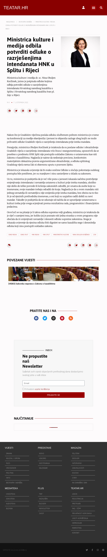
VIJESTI (9, 448)
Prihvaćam (37, 389)
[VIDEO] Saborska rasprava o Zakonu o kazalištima (31, 283)
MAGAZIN (76, 448)
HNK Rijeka (35, 235)
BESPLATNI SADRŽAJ (25, 22)
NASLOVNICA (10, 22)
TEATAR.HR (15, 7)
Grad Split (24, 235)
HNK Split (46, 235)
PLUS (41, 488)
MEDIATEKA (11, 488)
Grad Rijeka (12, 235)
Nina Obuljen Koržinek (81, 235)
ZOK (94, 235)
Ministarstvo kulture (61, 235)
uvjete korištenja (42, 389)
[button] (93, 7)
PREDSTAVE (44, 448)
